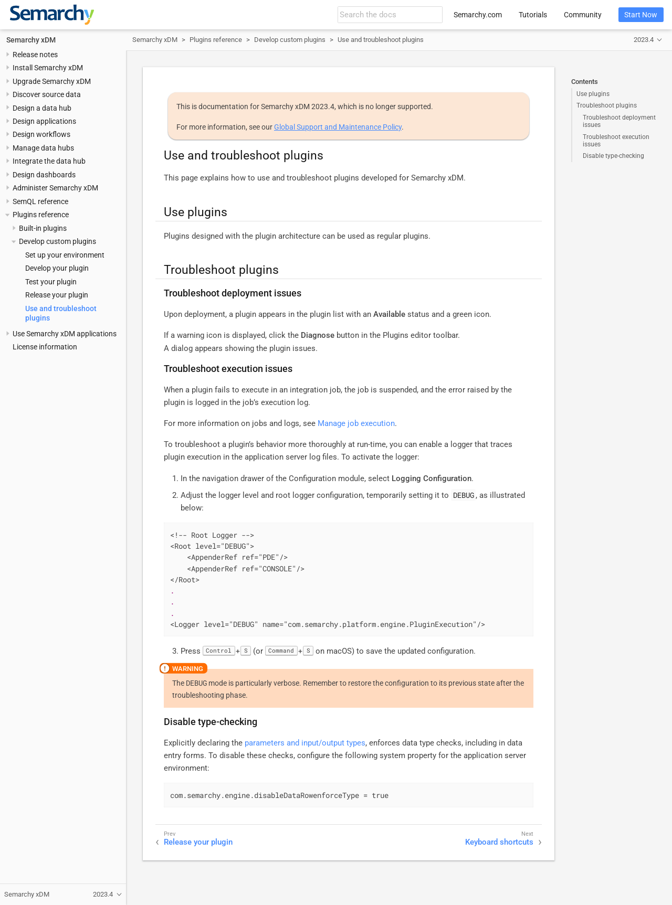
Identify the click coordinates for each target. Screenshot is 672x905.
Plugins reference (41, 214)
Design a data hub (42, 108)
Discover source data (47, 94)
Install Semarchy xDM (48, 67)
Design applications (44, 121)
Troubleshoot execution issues (616, 140)
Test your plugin (51, 282)
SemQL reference (40, 201)
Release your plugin (56, 295)
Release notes (35, 54)
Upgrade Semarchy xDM (52, 81)
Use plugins (593, 94)
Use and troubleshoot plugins (381, 40)
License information (45, 347)
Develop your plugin (57, 268)
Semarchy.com (478, 14)
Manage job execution (356, 423)
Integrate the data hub (49, 161)
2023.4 (644, 40)
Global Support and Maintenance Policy (338, 127)
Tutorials (533, 14)
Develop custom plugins (57, 241)
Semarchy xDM (31, 40)
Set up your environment (64, 255)
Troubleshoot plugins (606, 105)
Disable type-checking (613, 155)
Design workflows (41, 134)
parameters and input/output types (305, 743)
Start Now (640, 14)
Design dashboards (44, 175)
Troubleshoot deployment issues (619, 121)
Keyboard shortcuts (499, 842)
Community (583, 14)
